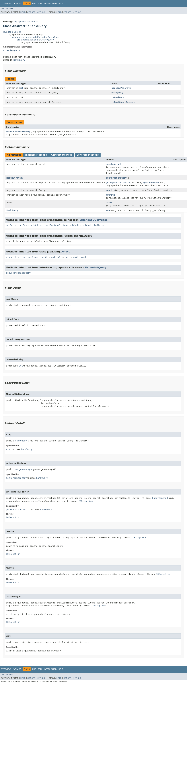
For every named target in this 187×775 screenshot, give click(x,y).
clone (9, 257)
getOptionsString (56, 225)
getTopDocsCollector (118, 182)
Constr (31, 12)
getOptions (37, 225)
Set (21, 88)
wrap (108, 210)
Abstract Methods (61, 155)
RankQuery (19, 60)
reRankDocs (117, 97)
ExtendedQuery (11, 50)
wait (68, 257)
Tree (40, 3)
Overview (6, 3)
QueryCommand (151, 182)
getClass (33, 257)
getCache (11, 225)
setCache (74, 225)
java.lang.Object (12, 32)
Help (60, 3)
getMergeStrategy (116, 178)
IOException (85, 501)
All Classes (7, 9)
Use (34, 3)
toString (99, 225)
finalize (20, 257)
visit (109, 202)
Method (41, 12)
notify (45, 257)
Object (65, 251)
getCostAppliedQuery (18, 273)
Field (22, 12)
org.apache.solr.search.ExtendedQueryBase (35, 37)
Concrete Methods (88, 155)
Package (17, 3)
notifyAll (57, 257)
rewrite (110, 190)
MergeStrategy (14, 178)
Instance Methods (36, 155)
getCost (23, 225)
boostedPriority (121, 88)
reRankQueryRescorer (123, 102)
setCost (86, 225)
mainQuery (117, 92)
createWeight (113, 164)
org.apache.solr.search (26, 21)
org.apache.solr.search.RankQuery (35, 39)
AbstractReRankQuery (18, 131)
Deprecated (50, 3)
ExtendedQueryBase (93, 219)
